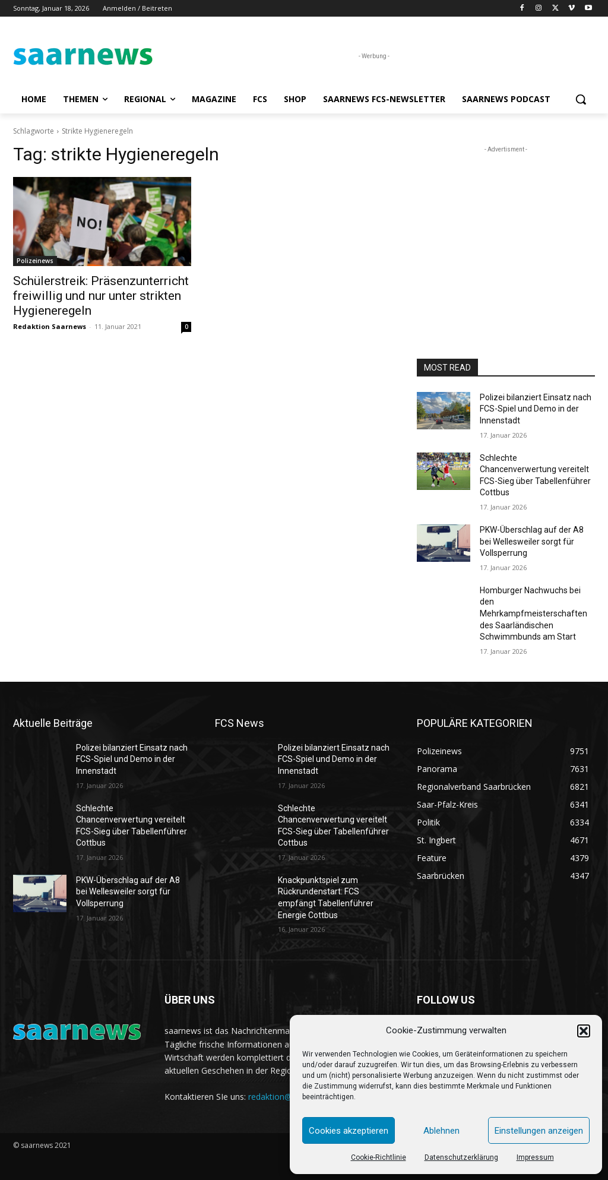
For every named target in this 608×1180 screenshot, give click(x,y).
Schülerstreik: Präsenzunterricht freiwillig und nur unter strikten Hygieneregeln (101, 296)
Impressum (535, 1157)
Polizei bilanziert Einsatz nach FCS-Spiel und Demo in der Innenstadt (535, 409)
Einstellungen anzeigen (539, 1130)
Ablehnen (441, 1130)
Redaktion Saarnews (49, 326)
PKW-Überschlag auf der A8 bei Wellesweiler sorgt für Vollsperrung (532, 541)
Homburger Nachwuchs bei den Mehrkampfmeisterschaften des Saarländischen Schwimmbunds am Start (533, 613)
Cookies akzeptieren (348, 1130)
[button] (584, 1031)
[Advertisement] (506, 230)
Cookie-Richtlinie (378, 1157)
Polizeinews (35, 261)
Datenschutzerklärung (461, 1157)
